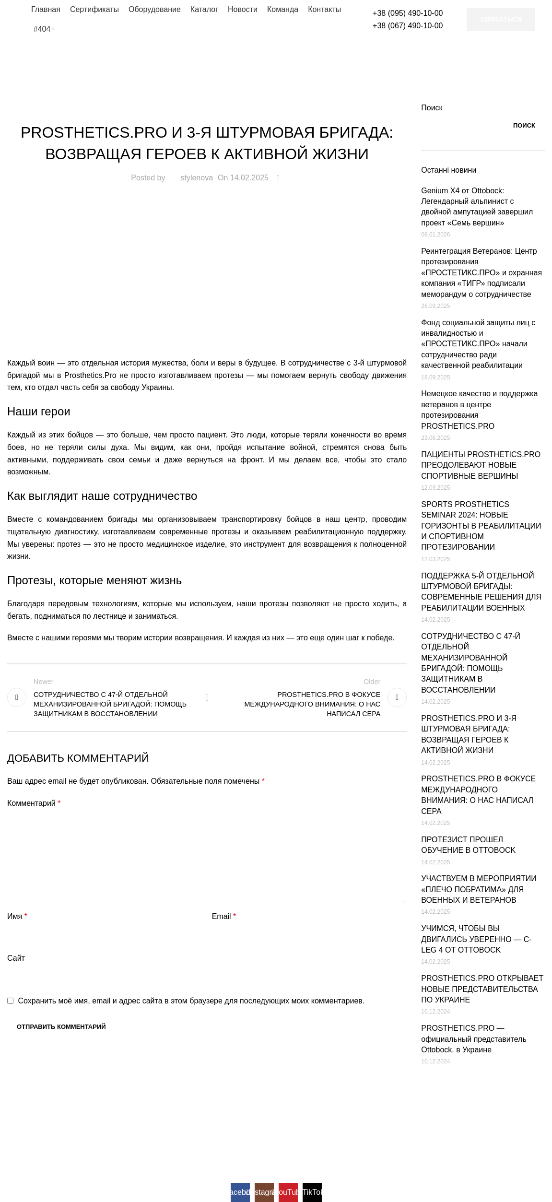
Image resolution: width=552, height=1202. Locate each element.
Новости (207, 108)
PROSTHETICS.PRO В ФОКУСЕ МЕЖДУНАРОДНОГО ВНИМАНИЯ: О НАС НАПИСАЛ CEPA (478, 795)
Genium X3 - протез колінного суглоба (277, 1157)
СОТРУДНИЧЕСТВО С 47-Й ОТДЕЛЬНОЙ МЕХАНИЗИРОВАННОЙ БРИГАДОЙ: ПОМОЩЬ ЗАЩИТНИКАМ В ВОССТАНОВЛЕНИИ (470, 663)
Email (224, 916)
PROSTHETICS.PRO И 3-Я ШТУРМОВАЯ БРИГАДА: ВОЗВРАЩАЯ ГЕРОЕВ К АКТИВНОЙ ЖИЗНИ (469, 734)
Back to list (207, 697)
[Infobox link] (397, 19)
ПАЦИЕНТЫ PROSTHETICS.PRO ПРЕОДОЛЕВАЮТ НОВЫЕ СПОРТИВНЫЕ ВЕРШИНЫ (480, 465)
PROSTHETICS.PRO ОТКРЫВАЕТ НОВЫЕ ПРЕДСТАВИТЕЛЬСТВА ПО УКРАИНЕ (482, 989)
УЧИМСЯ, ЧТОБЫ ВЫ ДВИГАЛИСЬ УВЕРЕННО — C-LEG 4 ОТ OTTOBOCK (476, 939)
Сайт (16, 958)
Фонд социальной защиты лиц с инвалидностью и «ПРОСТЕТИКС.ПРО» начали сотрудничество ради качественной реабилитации (478, 344)
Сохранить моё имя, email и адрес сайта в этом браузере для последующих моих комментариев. (191, 1001)
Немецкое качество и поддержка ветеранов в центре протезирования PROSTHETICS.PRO (479, 409)
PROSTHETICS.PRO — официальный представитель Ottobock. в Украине (474, 1039)
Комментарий (33, 803)
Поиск (431, 108)
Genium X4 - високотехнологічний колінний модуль (302, 1132)
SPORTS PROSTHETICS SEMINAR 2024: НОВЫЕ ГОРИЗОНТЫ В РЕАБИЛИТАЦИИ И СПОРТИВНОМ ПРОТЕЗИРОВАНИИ (481, 526)
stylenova (196, 178)
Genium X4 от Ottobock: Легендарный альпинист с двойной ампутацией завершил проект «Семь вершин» (477, 207)
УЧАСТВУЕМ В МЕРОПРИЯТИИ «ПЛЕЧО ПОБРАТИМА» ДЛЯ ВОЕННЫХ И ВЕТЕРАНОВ (479, 889)
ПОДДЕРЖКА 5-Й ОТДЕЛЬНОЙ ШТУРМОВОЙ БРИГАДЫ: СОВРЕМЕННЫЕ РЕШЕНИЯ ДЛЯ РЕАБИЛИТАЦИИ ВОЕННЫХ (481, 592)
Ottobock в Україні (121, 1132)
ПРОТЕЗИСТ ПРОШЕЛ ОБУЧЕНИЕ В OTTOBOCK (468, 845)
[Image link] (67, 1095)
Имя (17, 916)
